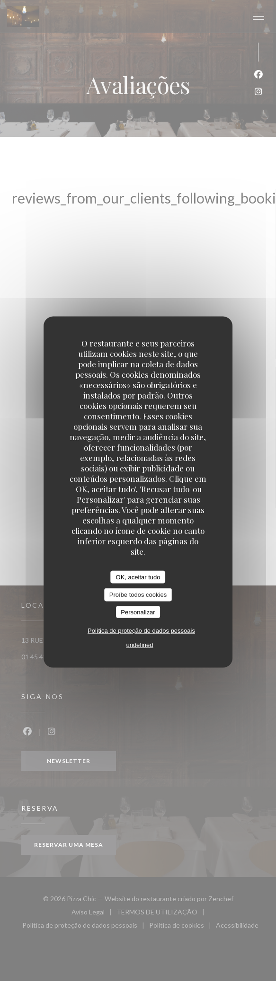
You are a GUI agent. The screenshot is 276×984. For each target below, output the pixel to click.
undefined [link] (139, 644)
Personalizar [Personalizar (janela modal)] (138, 611)
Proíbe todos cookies (138, 594)
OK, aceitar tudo (138, 576)
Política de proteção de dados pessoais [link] (141, 630)
